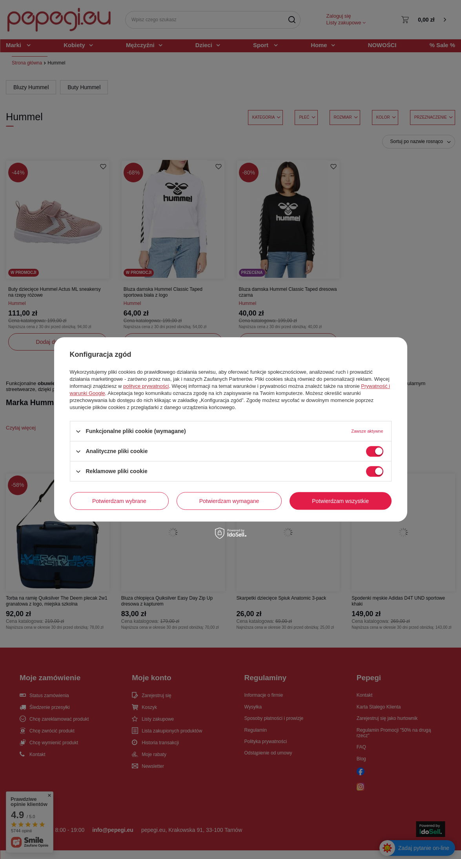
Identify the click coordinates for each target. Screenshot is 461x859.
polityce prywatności (146, 386)
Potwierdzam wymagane (229, 501)
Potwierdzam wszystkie (340, 501)
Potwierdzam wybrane (119, 501)
